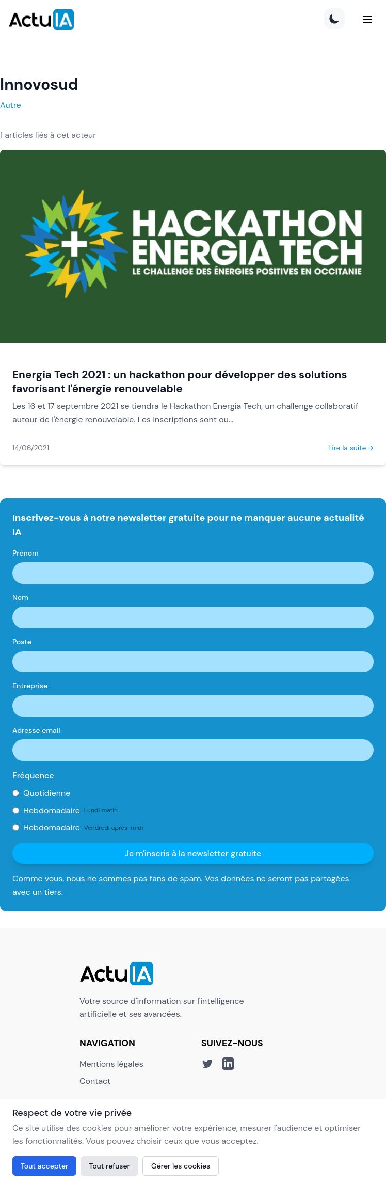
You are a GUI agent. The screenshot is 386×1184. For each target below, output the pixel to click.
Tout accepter (44, 1166)
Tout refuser (109, 1166)
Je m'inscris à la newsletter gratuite (193, 853)
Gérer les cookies (180, 1166)
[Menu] (367, 19)
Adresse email (36, 730)
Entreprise (29, 685)
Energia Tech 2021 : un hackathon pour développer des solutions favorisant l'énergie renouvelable (179, 382)
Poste (21, 641)
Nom (20, 597)
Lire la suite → (351, 447)
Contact (94, 1081)
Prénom (25, 553)
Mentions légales (111, 1064)
